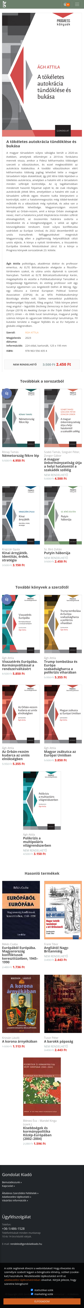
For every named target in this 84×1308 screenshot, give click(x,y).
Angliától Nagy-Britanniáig (63, 948)
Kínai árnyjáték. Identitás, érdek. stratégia (21, 555)
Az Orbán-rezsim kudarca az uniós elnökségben (21, 753)
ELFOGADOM (41, 1301)
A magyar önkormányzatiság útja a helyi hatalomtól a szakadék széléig (63, 461)
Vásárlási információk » (15, 1200)
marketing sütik (44, 1294)
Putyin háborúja (63, 551)
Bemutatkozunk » (12, 1182)
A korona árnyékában (21, 1040)
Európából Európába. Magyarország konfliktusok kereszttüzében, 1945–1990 (21, 953)
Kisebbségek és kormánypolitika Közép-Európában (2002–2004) (42, 1130)
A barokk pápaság (63, 1040)
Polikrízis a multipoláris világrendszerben (42, 840)
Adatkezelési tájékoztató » (16, 1196)
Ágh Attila (31, 332)
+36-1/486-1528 (13, 1228)
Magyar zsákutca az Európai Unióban (63, 752)
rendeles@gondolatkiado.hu (26, 1244)
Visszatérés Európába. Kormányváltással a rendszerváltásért (21, 663)
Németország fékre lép (21, 454)
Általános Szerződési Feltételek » (20, 1193)
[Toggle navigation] (77, 4)
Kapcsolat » (8, 1186)
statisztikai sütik (43, 1290)
